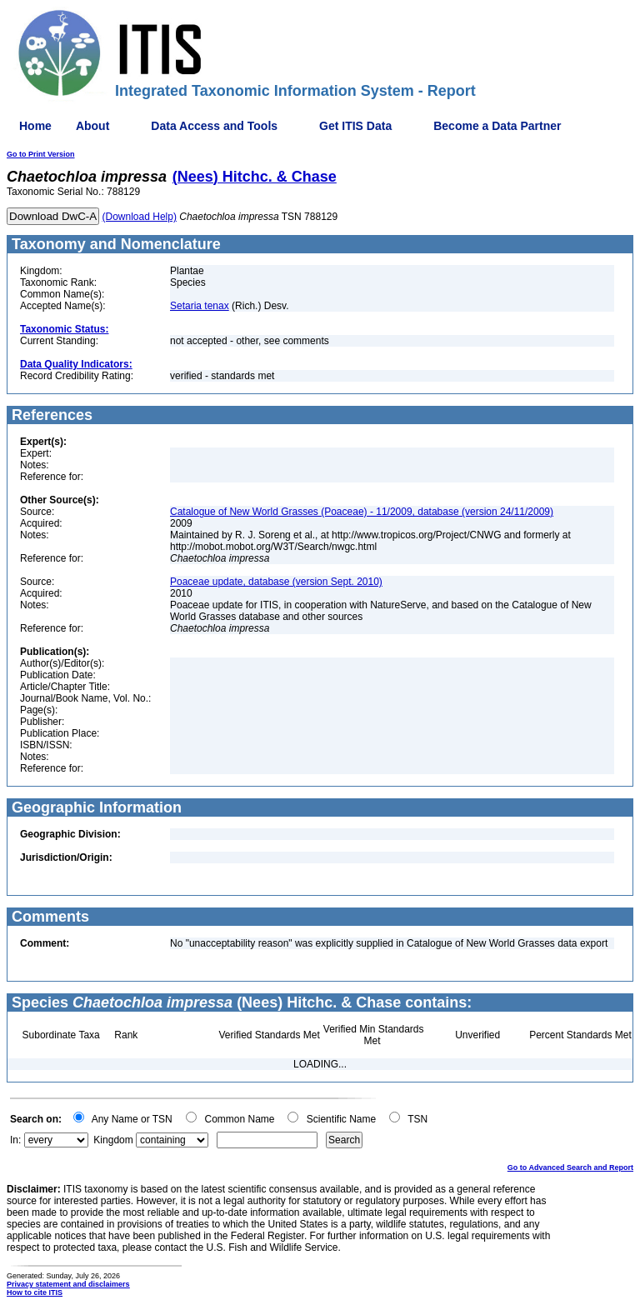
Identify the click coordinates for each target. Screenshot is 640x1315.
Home (35, 125)
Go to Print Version (41, 154)
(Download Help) (139, 216)
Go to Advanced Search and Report (570, 1167)
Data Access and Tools (214, 125)
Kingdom (112, 1140)
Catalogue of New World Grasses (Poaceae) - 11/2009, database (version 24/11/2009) (361, 512)
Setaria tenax (199, 306)
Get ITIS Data (355, 125)
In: (15, 1140)
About (92, 125)
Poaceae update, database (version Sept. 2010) (276, 582)
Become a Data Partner (497, 125)
